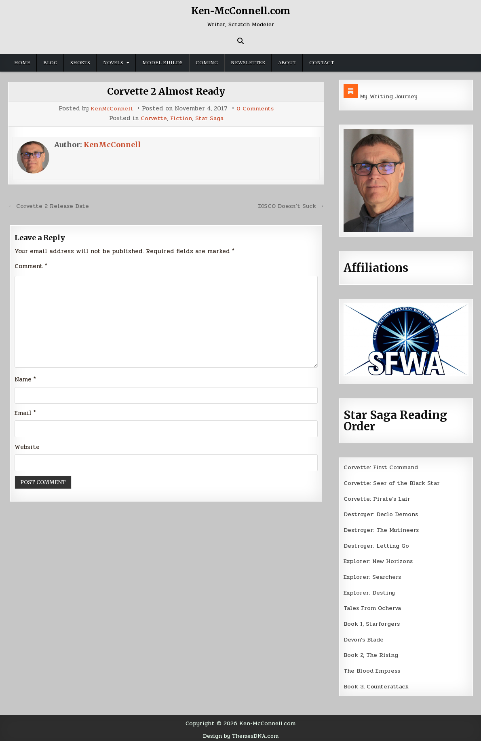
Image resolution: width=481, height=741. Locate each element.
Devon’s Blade (365, 637)
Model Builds (162, 62)
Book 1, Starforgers (372, 622)
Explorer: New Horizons (379, 560)
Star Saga (210, 118)
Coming (207, 62)
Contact (321, 62)
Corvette (153, 118)
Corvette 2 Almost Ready (166, 91)
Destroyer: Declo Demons (381, 513)
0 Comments (255, 109)
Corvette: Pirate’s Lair (378, 498)
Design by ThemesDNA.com (241, 732)
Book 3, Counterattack (377, 683)
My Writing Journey (389, 96)
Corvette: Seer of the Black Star (392, 482)
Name (25, 379)
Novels (113, 62)
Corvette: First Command (382, 467)
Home (22, 62)
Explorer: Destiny (370, 590)
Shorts (80, 62)
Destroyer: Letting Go (377, 544)
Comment (31, 265)
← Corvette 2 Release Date (49, 205)
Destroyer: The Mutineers (382, 529)
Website (27, 447)
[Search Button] (240, 41)
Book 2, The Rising (371, 652)
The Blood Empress (372, 668)
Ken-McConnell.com (240, 10)
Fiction (181, 118)
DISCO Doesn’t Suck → (290, 205)
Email (25, 413)
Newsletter (248, 62)
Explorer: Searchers (373, 575)
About (287, 62)
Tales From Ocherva (373, 606)
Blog (50, 62)
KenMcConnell (111, 109)
